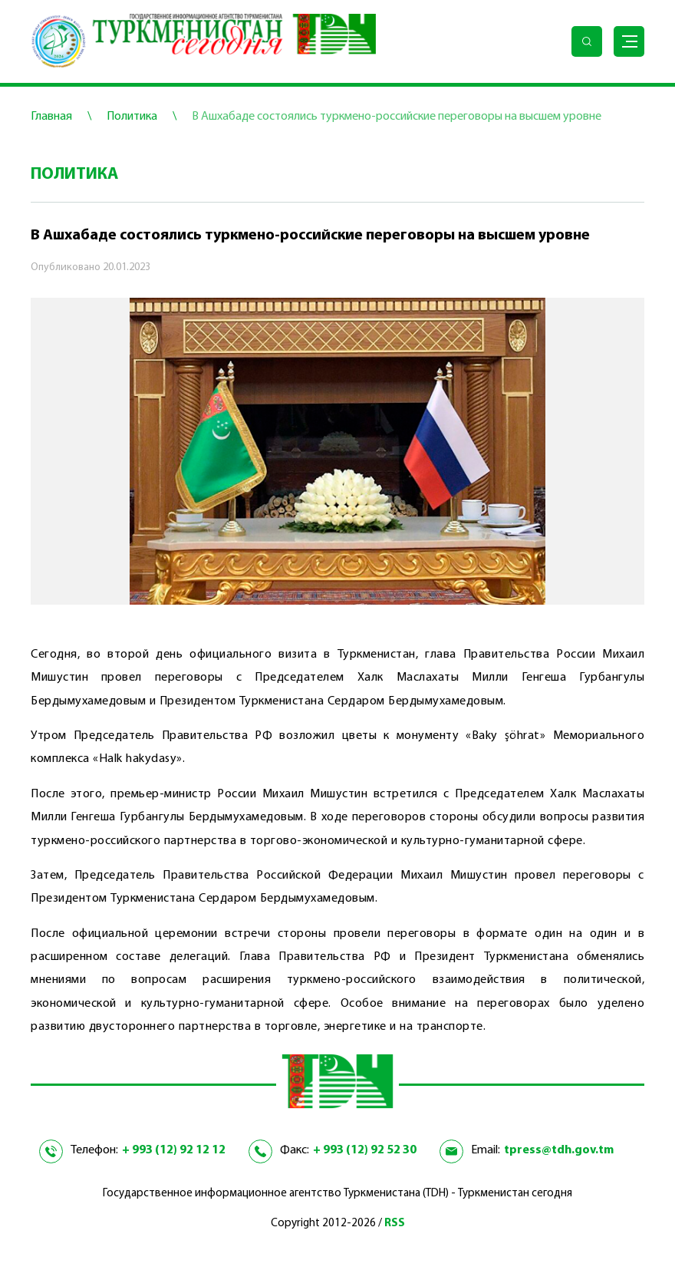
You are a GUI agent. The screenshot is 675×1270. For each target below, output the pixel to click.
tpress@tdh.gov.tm (559, 1150)
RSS (394, 1223)
